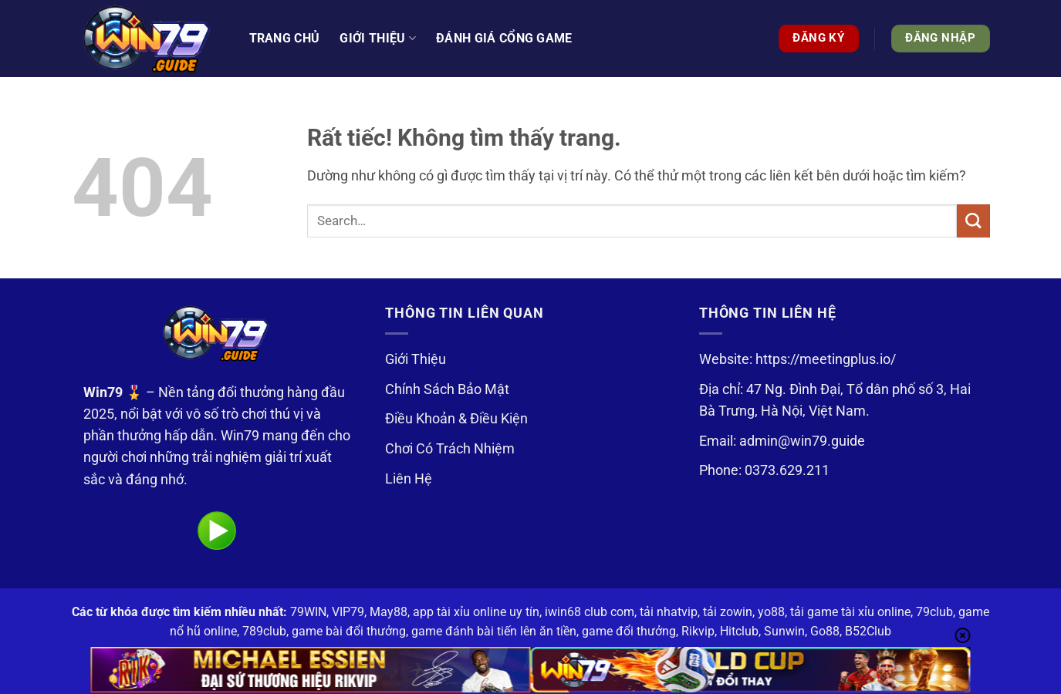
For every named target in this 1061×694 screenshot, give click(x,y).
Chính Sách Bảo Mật (447, 389)
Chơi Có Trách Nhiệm (450, 448)
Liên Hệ (408, 479)
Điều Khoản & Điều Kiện (456, 418)
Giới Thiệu (415, 359)
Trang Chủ (284, 38)
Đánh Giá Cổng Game (504, 38)
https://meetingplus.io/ (825, 359)
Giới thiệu (378, 38)
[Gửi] (973, 221)
